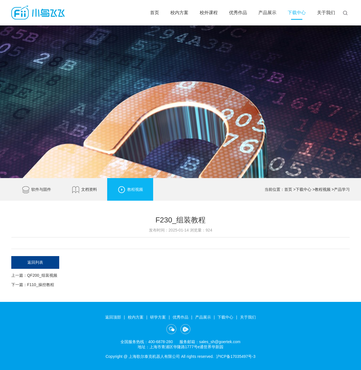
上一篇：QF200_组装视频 (34, 275)
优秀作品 (238, 12)
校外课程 (209, 12)
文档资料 (84, 189)
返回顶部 (113, 317)
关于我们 (326, 12)
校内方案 (179, 12)
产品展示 (267, 12)
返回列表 (35, 262)
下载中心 (297, 12)
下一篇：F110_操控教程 (32, 284)
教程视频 (130, 189)
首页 (154, 12)
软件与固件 (36, 189)
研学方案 (158, 317)
